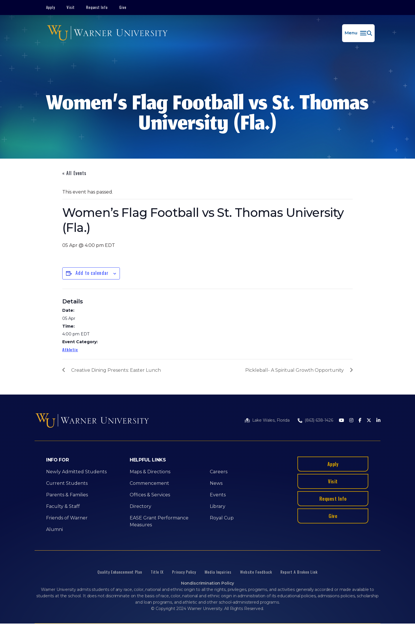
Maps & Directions (150, 471)
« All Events (74, 173)
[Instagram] (351, 421)
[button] (358, 33)
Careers (218, 471)
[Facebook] (360, 421)
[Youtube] (341, 421)
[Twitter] (369, 421)
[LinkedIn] (378, 421)
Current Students (67, 483)
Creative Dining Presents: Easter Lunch (116, 370)
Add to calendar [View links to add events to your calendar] (92, 273)
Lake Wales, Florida (271, 420)
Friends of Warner (67, 518)
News (216, 483)
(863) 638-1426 (319, 420)
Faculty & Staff (63, 506)
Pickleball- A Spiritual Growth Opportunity (294, 370)
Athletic (70, 349)
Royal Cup (222, 518)
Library (217, 506)
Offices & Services (150, 495)
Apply (50, 7)
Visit (71, 7)
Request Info (97, 7)
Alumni (54, 529)
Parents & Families (67, 495)
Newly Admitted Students (76, 471)
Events (218, 495)
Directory (140, 506)
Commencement (149, 483)
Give (123, 7)
